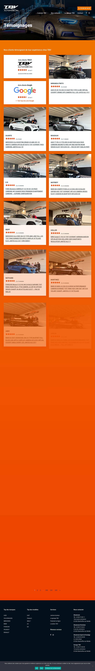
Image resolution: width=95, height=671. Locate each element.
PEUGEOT (6, 629)
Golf (28, 615)
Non (41, 668)
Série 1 (29, 621)
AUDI (5, 615)
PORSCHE (7, 626)
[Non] (93, 666)
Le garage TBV (69, 13)
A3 (28, 624)
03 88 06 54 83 (84, 8)
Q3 (28, 626)
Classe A (29, 618)
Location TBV (54, 624)
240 (46, 590)
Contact (80, 13)
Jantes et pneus (54, 615)
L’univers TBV (41, 13)
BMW (5, 624)
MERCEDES (7, 621)
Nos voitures (55, 13)
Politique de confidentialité (52, 668)
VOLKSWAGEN (8, 618)
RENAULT (6, 632)
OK (37, 668)
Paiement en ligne (55, 621)
